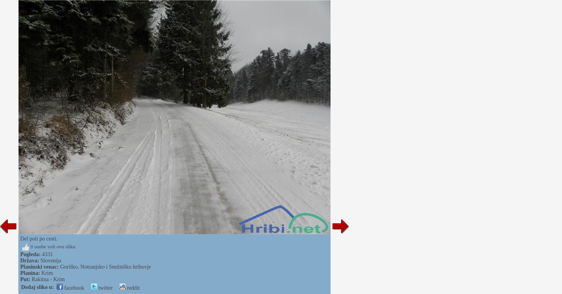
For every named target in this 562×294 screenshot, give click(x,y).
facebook (70, 288)
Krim (47, 273)
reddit (129, 288)
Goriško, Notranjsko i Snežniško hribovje (105, 267)
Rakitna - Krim (48, 279)
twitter (102, 288)
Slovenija (51, 261)
